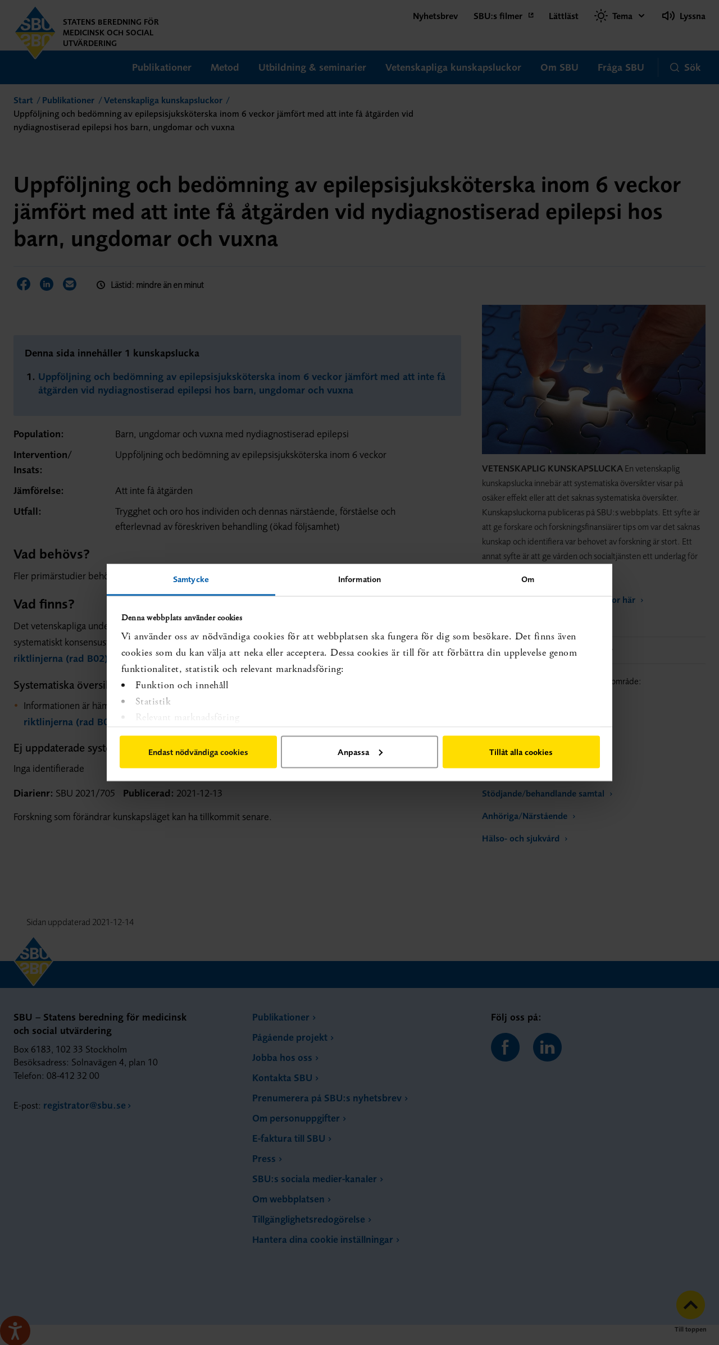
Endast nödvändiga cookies (198, 751)
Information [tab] (359, 579)
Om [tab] (527, 579)
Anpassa (360, 751)
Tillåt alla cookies (521, 751)
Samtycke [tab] (191, 579)
